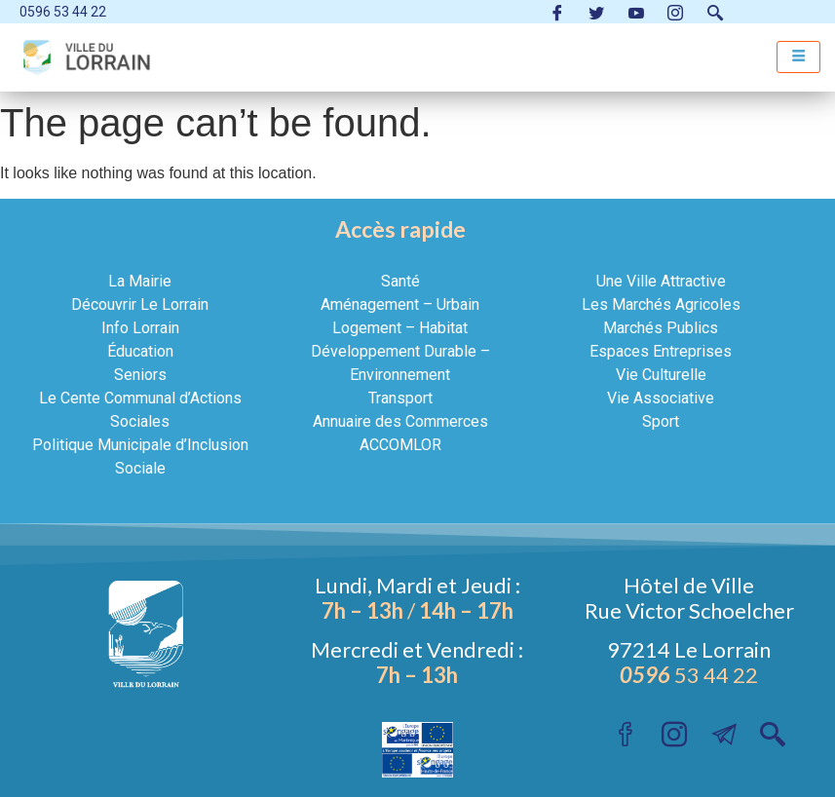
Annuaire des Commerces (400, 421)
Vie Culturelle (661, 374)
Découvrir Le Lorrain (140, 304)
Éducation (140, 351)
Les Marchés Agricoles (661, 304)
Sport (660, 421)
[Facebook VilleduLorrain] (557, 11)
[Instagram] (675, 11)
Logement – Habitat (400, 328)
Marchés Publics (660, 328)
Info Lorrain (140, 328)
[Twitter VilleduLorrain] (596, 11)
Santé (400, 281)
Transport (400, 398)
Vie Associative (660, 398)
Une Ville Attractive (661, 281)
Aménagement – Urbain (400, 304)
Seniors (140, 374)
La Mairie (139, 281)
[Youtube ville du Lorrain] (636, 11)
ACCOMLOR (400, 445)
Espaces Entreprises (660, 351)
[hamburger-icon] (798, 57)
